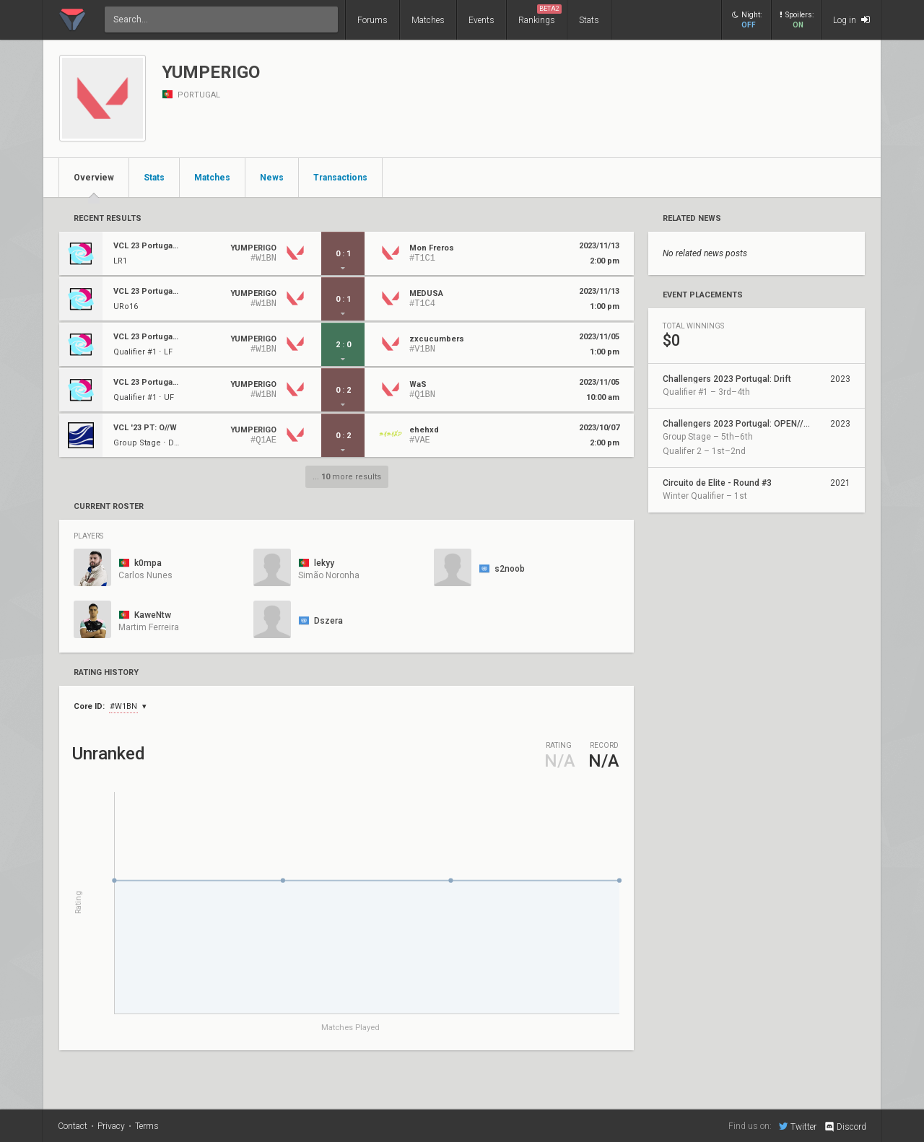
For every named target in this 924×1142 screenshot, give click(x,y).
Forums (372, 20)
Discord (845, 1127)
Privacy (111, 1126)
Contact (72, 1126)
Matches (428, 20)
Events (481, 20)
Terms (147, 1126)
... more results (347, 476)
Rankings (540, 14)
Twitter (797, 1126)
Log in (851, 19)
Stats (589, 20)
